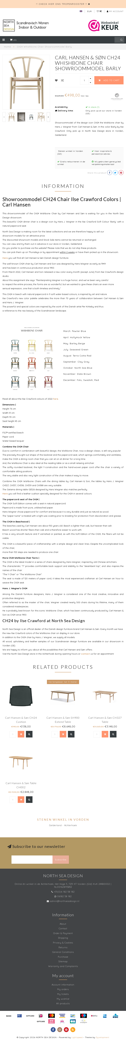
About (63, 924)
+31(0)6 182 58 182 (64, 891)
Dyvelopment (102, 1037)
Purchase (63, 956)
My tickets (63, 994)
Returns (63, 947)
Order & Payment (63, 933)
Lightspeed (77, 1037)
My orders (63, 989)
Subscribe (60, 859)
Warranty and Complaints (63, 966)
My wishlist (63, 999)
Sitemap (63, 961)
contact (85, 653)
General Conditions (63, 952)
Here (5, 258)
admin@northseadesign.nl (64, 901)
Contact (63, 928)
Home (7, 46)
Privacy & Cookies (63, 942)
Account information (63, 984)
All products (63, 1003)
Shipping (63, 938)
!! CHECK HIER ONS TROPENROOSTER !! (61, 4)
